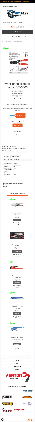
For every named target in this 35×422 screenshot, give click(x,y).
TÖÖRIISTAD (9, 41)
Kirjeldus (6, 156)
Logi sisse (5, 6)
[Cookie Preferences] (2, 419)
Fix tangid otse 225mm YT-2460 (17, 214)
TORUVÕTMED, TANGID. (20, 41)
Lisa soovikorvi (17, 131)
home (3, 41)
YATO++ (21, 95)
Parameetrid (15, 156)
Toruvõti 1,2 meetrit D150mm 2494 (17, 276)
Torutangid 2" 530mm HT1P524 (17, 307)
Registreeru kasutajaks (13, 6)
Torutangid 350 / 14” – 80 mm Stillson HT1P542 (17, 338)
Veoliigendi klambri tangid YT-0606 (10, 44)
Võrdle (17, 135)
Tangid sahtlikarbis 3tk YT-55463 (17, 244)
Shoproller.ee (30, 420)
